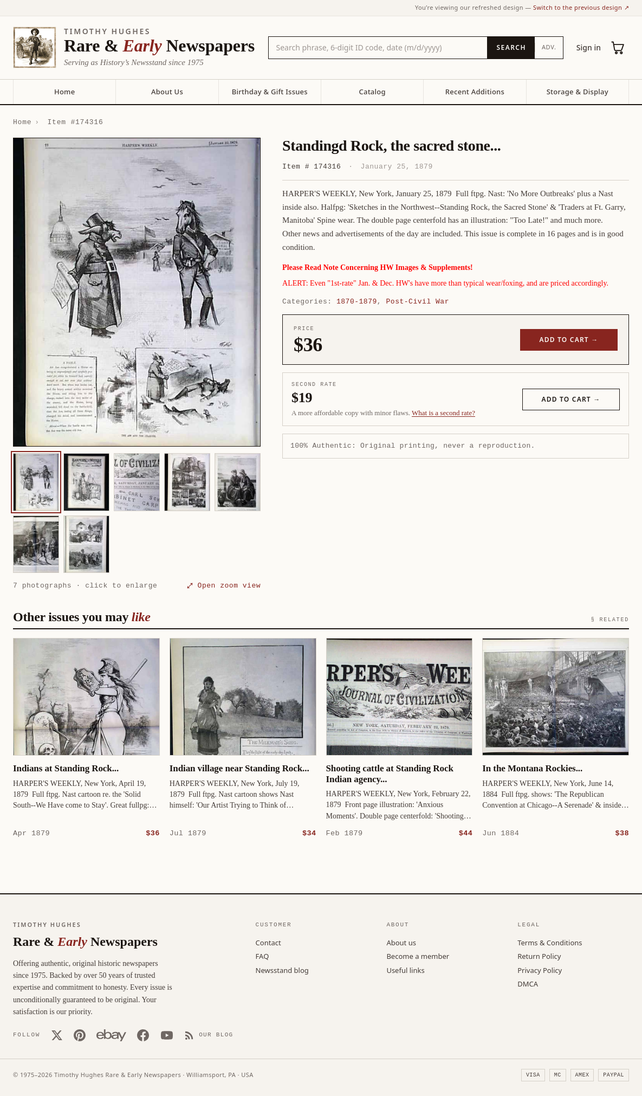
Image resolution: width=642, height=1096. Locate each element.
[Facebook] (143, 1035)
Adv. (549, 47)
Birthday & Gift (270, 91)
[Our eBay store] (111, 1035)
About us (401, 942)
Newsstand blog (282, 970)
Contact (268, 942)
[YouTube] (167, 1035)
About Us (167, 91)
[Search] (510, 48)
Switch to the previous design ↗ (581, 7)
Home (64, 91)
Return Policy (539, 955)
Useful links (405, 970)
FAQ (262, 955)
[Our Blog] (209, 1034)
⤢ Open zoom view (224, 585)
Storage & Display (577, 91)
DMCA (527, 983)
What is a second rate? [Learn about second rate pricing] (443, 413)
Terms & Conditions (549, 942)
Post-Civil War (417, 301)
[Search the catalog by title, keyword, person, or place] (378, 48)
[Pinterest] (80, 1035)
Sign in (588, 47)
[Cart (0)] (618, 48)
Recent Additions (474, 91)
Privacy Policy (539, 970)
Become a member (417, 955)
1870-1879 (356, 301)
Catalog (372, 91)
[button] (137, 292)
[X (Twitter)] (57, 1035)
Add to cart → (569, 339)
